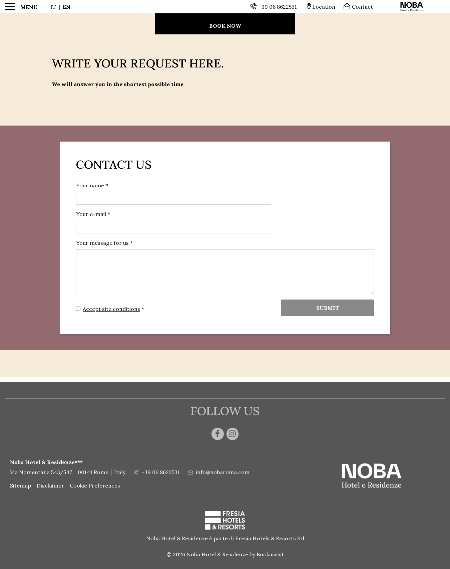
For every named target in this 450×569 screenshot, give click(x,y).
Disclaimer (50, 485)
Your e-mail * (93, 214)
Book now (225, 25)
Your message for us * (104, 242)
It (53, 6)
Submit (327, 308)
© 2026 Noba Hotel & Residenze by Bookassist (225, 554)
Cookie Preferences (95, 485)
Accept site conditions (111, 309)
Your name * (92, 185)
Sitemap (20, 485)
